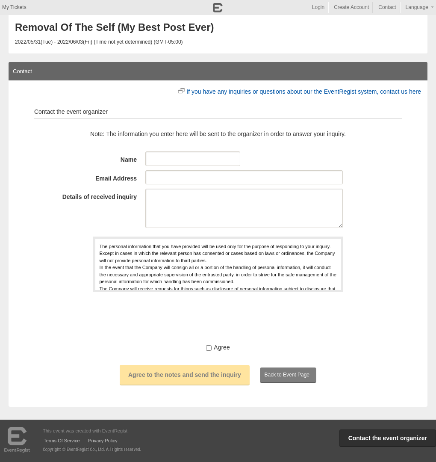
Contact (387, 7)
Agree (218, 347)
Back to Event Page (287, 375)
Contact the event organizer (387, 438)
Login (318, 7)
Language (417, 7)
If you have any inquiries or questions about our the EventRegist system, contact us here (303, 91)
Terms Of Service (62, 440)
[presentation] (218, 317)
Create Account (351, 7)
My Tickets (14, 7)
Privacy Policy (102, 440)
